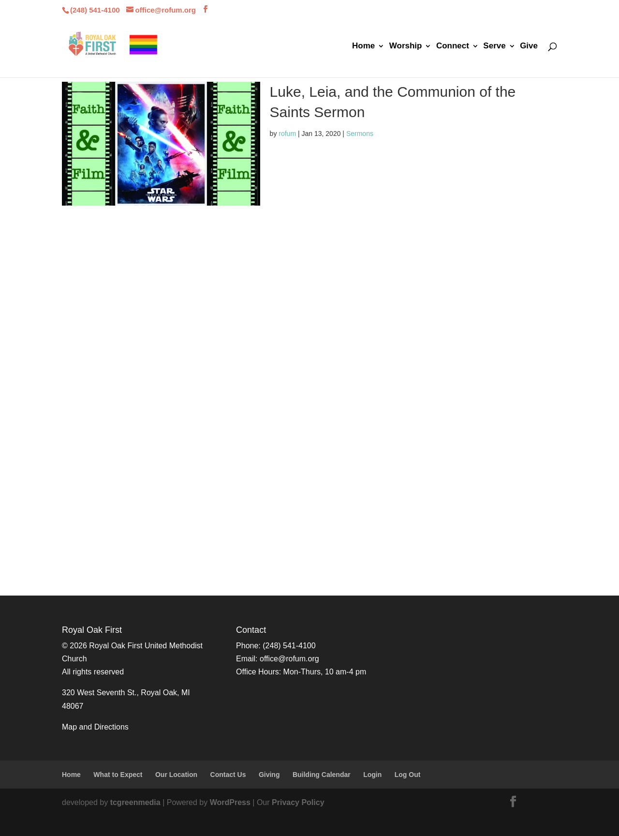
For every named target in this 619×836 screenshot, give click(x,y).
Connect (452, 46)
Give (529, 46)
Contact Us (228, 774)
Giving (269, 774)
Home (363, 46)
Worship (405, 46)
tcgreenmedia (135, 802)
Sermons (359, 133)
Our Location (176, 774)
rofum (287, 133)
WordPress (230, 802)
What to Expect (117, 774)
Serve (494, 46)
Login (372, 774)
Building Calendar (322, 774)
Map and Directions (95, 727)
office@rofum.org (289, 659)
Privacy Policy (298, 802)
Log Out (408, 774)
